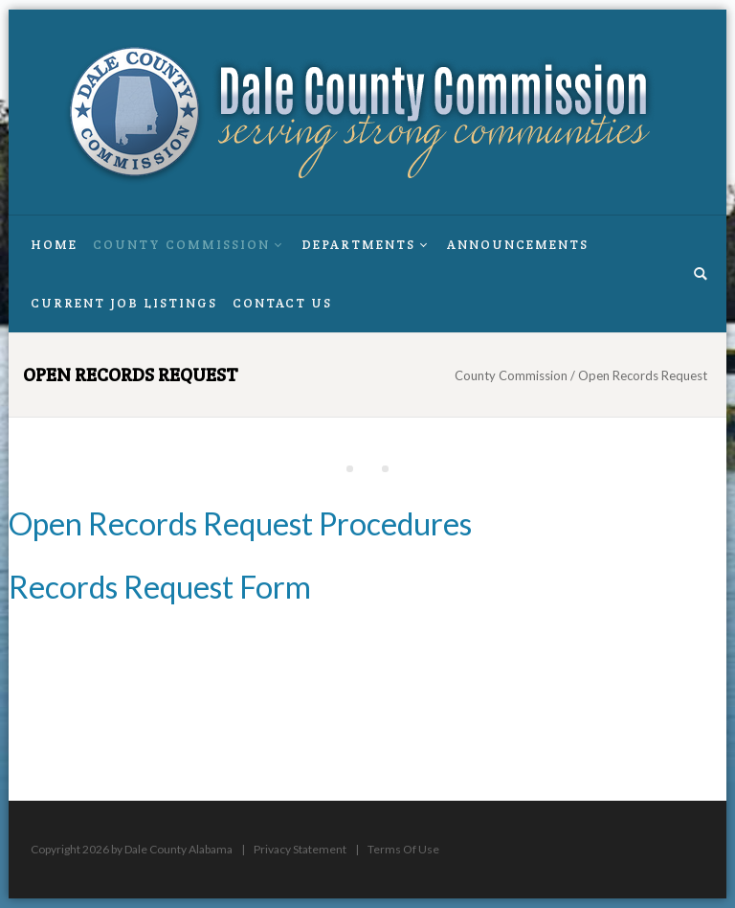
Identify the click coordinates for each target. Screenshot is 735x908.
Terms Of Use (403, 849)
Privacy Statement (300, 849)
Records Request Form (160, 586)
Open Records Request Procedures (240, 523)
